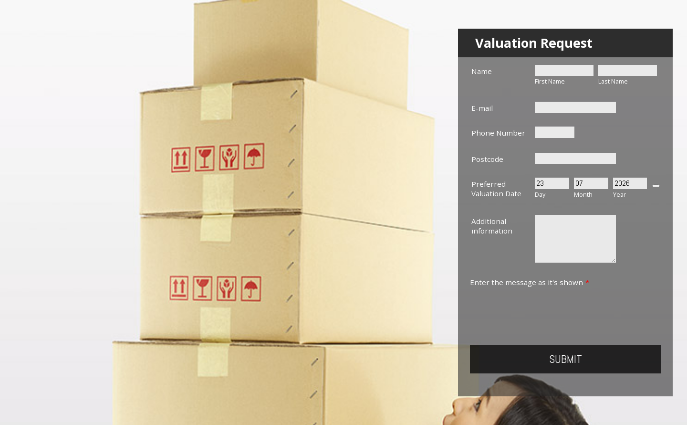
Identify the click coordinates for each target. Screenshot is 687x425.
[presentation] (542, 305)
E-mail (482, 108)
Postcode (487, 159)
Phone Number (498, 133)
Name (481, 71)
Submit (565, 358)
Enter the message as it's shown (529, 282)
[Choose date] (656, 185)
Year (619, 195)
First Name (550, 81)
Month (583, 195)
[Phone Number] (554, 132)
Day (540, 195)
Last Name (613, 81)
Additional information (491, 225)
